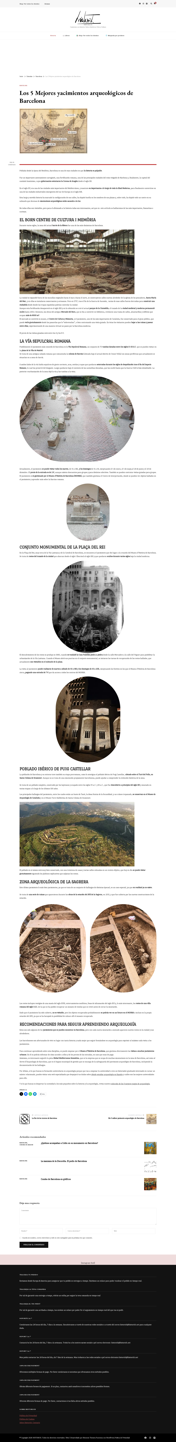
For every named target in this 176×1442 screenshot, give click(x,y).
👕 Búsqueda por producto (115, 35)
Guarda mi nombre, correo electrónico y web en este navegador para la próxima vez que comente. (57, 1238)
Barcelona (23, 85)
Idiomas (47, 4)
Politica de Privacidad (122, 1438)
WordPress (110, 1438)
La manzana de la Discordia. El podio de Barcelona (64, 1161)
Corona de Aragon (26, 1145)
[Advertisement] (88, 56)
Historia (53, 35)
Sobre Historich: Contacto (30, 1423)
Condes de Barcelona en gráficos (56, 1179)
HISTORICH (88, 25)
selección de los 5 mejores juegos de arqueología (130, 1084)
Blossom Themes (89, 1438)
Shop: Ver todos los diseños (29, 4)
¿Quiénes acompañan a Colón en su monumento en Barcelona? (69, 1143)
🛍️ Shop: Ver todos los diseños (87, 35)
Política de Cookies (27, 1419)
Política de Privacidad (28, 1416)
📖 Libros (66, 35)
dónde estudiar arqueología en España (107, 1074)
